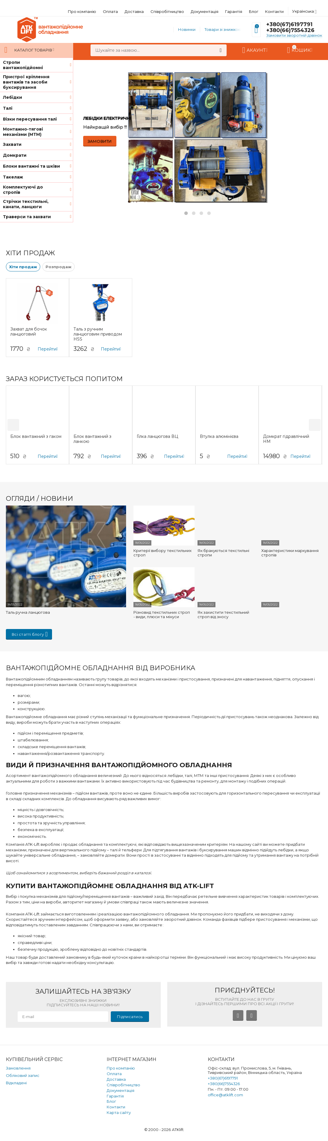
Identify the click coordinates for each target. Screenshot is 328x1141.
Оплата (110, 11)
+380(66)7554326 (290, 30)
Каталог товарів (33, 50)
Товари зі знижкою (223, 29)
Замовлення (18, 1068)
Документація (204, 11)
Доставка (134, 11)
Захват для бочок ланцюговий (28, 332)
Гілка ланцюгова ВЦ (157, 436)
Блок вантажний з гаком (35, 436)
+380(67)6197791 (289, 24)
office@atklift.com (225, 1094)
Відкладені (16, 1082)
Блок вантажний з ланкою (92, 439)
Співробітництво (167, 11)
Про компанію (82, 11)
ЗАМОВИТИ (100, 141)
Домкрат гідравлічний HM (286, 439)
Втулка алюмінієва (219, 436)
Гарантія (233, 11)
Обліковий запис (22, 1075)
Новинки (186, 29)
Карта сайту (119, 1112)
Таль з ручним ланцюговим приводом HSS (97, 334)
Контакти (274, 11)
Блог (253, 11)
